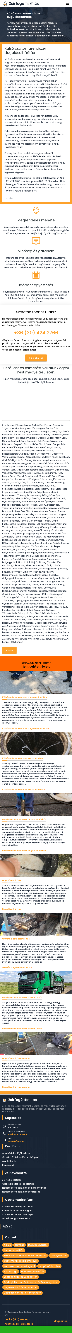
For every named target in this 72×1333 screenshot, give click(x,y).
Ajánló (7, 1226)
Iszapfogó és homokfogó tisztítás (21, 1191)
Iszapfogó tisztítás (49, 1266)
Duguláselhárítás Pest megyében (22, 1292)
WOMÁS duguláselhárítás (16, 967)
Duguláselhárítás (11, 909)
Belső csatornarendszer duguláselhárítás (24, 850)
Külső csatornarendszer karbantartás (22, 789)
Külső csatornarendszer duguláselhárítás (24, 728)
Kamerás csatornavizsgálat (17, 1210)
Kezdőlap (12, 1146)
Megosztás (60, 1321)
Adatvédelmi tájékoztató (16, 1153)
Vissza (12, 198)
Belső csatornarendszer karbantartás (22, 1028)
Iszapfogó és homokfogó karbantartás (24, 1187)
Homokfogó (10, 1271)
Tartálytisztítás (58, 1255)
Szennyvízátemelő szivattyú (17, 1214)
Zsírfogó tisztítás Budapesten (20, 1276)
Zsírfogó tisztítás (11, 1179)
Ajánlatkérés (36, 357)
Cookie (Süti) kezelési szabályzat (20, 1157)
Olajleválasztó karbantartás (18, 1183)
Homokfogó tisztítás (32, 1271)
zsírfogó (19, 1244)
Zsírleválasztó (16, 1173)
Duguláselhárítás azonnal (16, 1087)
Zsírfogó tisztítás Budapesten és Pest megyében (31, 1282)
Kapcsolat (8, 1165)
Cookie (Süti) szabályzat (18, 1319)
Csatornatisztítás (19, 1200)
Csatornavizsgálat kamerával (20, 1260)
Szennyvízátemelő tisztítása (17, 1206)
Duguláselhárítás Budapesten (20, 1287)
